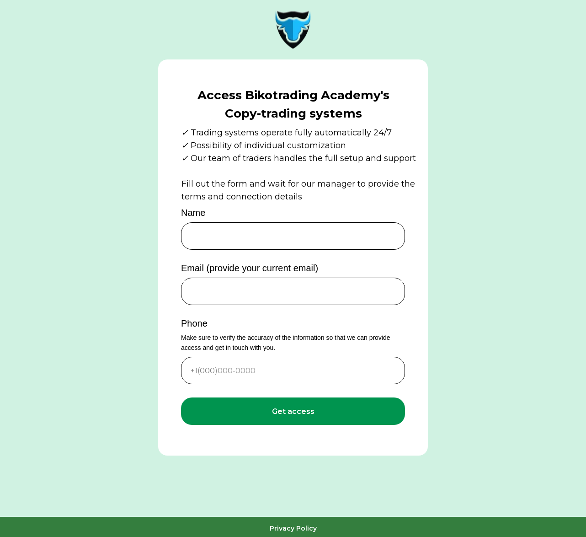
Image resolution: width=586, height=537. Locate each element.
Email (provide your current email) (249, 268)
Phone (194, 323)
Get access (293, 411)
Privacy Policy (293, 528)
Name (193, 213)
